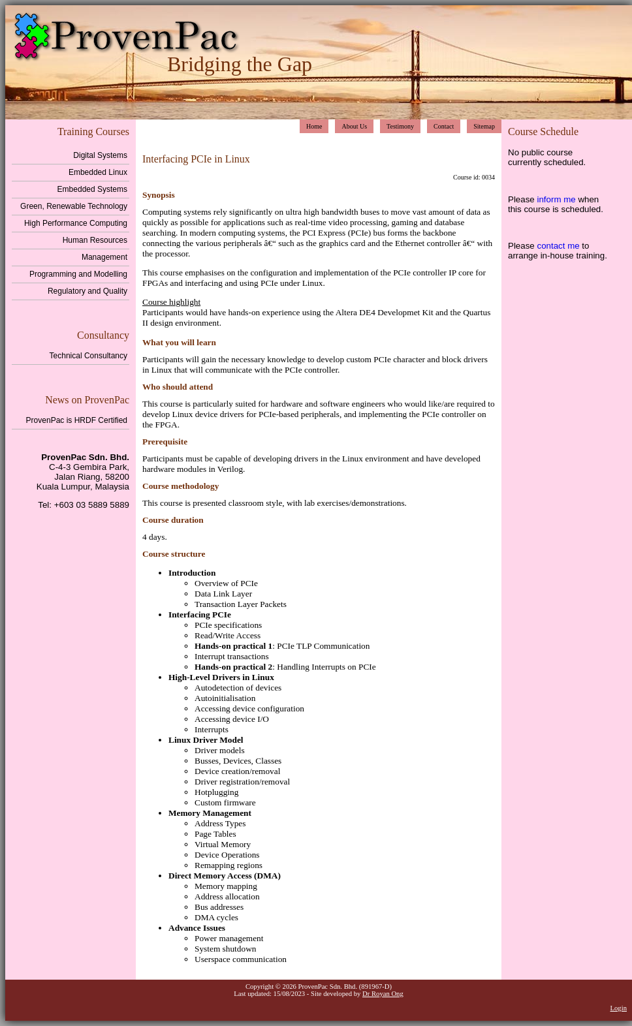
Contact (444, 126)
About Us (354, 126)
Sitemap (484, 126)
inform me (556, 199)
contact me (558, 246)
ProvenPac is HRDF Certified (76, 420)
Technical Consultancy (88, 355)
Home (314, 126)
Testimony (400, 126)
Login (618, 1008)
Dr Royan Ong (382, 993)
